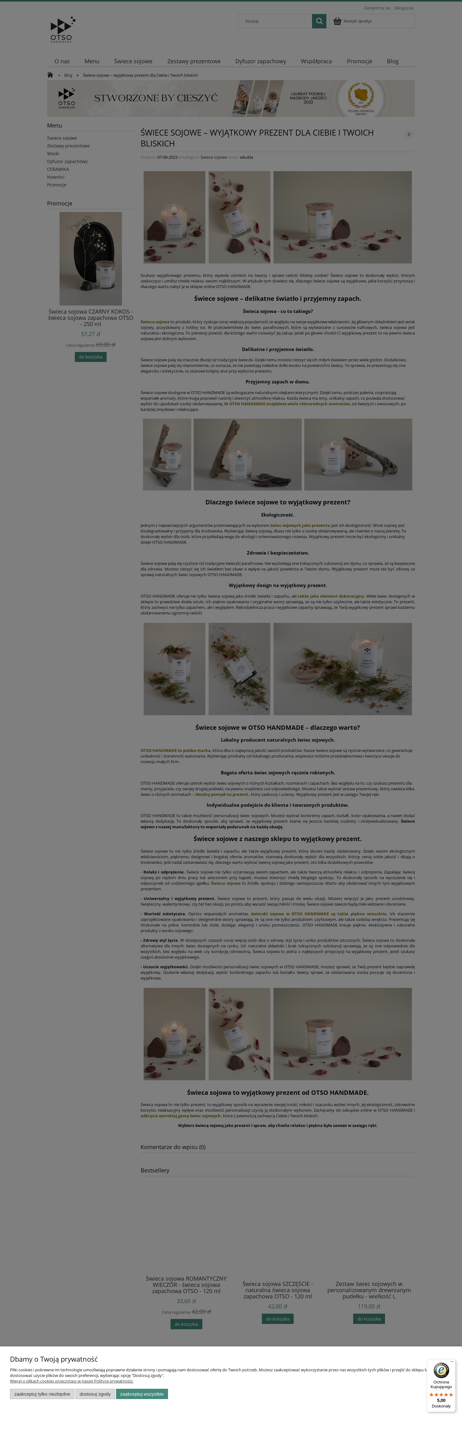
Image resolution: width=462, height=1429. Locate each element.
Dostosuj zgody (95, 1394)
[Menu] (452, 1363)
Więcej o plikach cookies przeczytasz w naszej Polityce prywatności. (71, 1381)
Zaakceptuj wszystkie (142, 1394)
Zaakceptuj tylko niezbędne (42, 1394)
